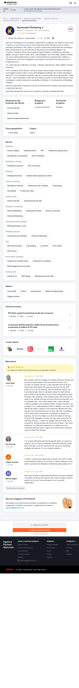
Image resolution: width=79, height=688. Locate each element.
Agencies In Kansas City (11, 20)
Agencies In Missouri (51, 18)
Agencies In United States (32, 18)
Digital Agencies (15, 18)
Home (5, 18)
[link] (70, 3)
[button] (70, 29)
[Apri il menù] (75, 3)
